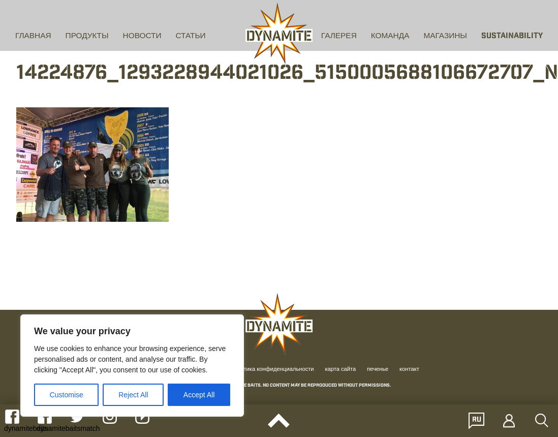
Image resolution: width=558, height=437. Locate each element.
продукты (87, 36)
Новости (142, 36)
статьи (191, 36)
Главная (33, 36)
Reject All (133, 395)
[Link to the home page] (279, 33)
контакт (409, 369)
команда (390, 36)
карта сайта (340, 369)
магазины (445, 36)
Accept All (198, 395)
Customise (66, 395)
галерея (339, 36)
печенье (377, 369)
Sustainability (512, 36)
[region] (132, 365)
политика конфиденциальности (272, 369)
